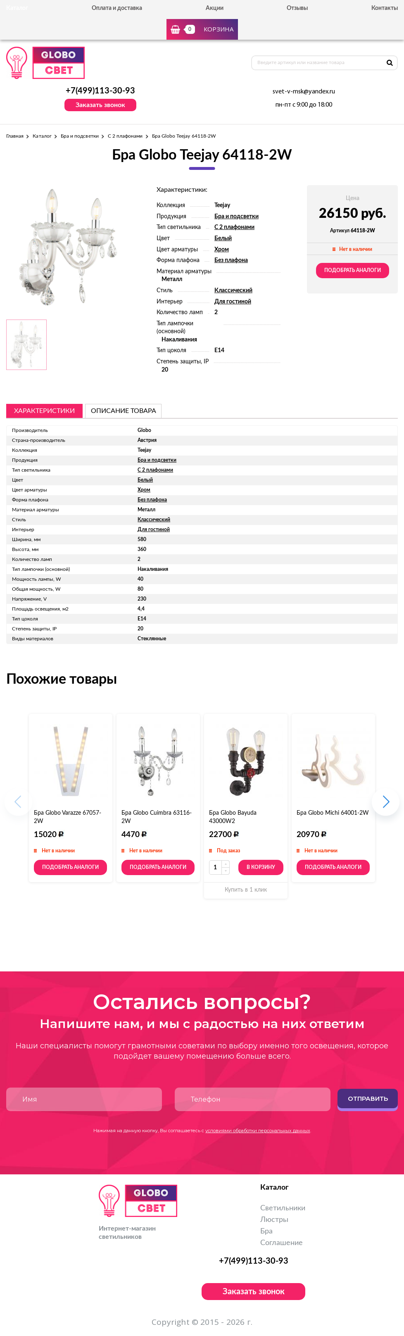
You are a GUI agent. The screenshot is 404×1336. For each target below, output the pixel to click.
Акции (214, 8)
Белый (223, 238)
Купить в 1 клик (246, 890)
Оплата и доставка (117, 8)
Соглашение (281, 1243)
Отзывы (297, 8)
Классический (233, 290)
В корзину (261, 867)
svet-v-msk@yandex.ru (304, 91)
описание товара (123, 411)
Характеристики (44, 411)
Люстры (274, 1220)
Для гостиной (232, 302)
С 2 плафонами (125, 136)
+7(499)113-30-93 (100, 91)
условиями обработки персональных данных (257, 1130)
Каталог (42, 136)
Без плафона (231, 260)
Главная (15, 136)
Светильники (282, 1208)
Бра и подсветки (80, 136)
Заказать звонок (100, 105)
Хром (221, 250)
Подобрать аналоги (352, 270)
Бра (266, 1231)
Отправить (368, 1098)
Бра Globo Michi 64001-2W (333, 813)
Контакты (384, 8)
